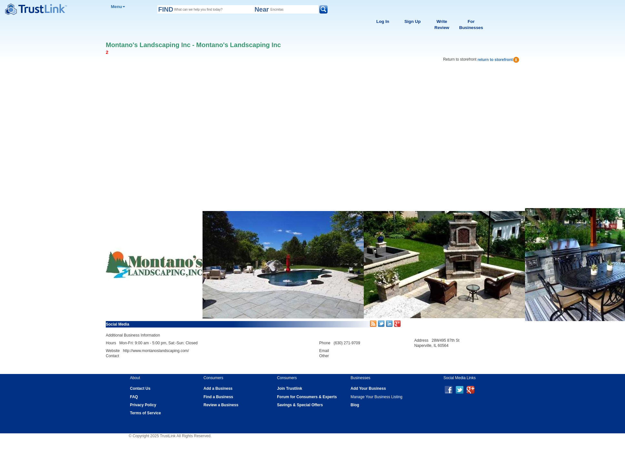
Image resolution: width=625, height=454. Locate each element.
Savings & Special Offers (300, 405)
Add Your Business (368, 388)
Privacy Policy (143, 405)
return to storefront (498, 59)
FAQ (134, 397)
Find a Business (218, 397)
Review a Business (220, 405)
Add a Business (218, 388)
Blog (355, 405)
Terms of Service (145, 413)
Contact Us (140, 388)
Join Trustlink (289, 388)
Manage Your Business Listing (376, 397)
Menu (118, 6)
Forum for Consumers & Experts (307, 397)
